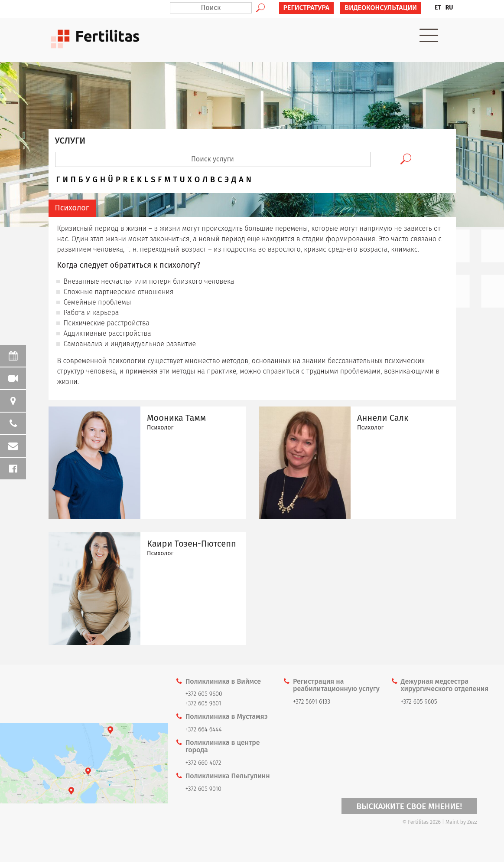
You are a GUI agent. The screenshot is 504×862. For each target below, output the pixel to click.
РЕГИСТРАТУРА (306, 7)
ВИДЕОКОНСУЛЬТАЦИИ (381, 7)
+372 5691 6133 (311, 701)
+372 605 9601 (203, 703)
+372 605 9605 (418, 701)
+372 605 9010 (203, 789)
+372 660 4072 (203, 763)
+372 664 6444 (203, 729)
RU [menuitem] (449, 7)
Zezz (472, 822)
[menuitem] (437, 8)
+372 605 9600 (203, 694)
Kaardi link (84, 763)
